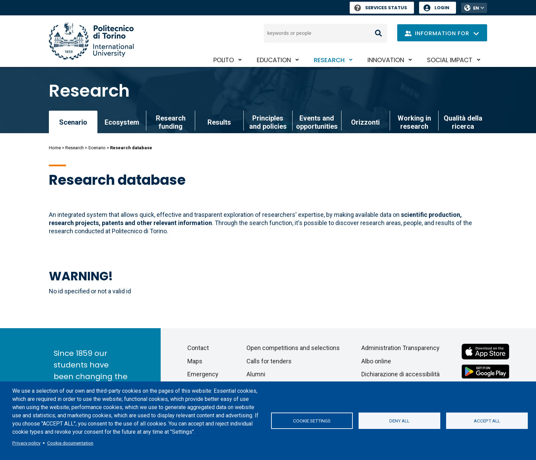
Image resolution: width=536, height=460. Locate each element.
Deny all (399, 420)
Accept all (487, 420)
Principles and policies (268, 122)
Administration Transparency (400, 347)
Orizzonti (365, 122)
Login (441, 7)
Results (219, 122)
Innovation (385, 60)
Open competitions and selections (293, 347)
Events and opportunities (317, 122)
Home (55, 147)
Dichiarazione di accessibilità (400, 374)
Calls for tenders (269, 361)
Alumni (255, 374)
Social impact (449, 60)
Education (274, 60)
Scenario (97, 147)
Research (329, 60)
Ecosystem (122, 122)
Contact (198, 347)
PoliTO (223, 60)
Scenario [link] (73, 122)
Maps (194, 361)
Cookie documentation (70, 443)
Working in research (414, 122)
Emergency (202, 374)
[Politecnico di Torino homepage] (91, 41)
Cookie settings (312, 420)
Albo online (376, 361)
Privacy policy (26, 443)
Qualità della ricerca (463, 122)
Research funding (171, 122)
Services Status (380, 7)
